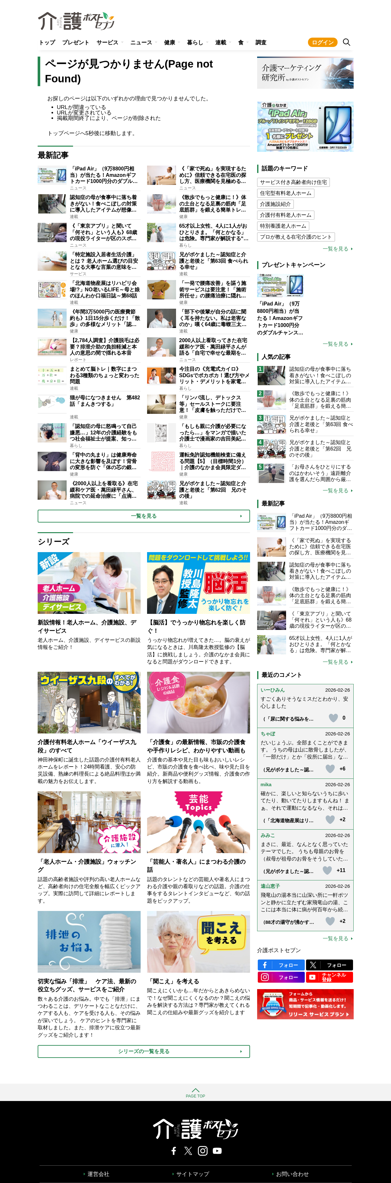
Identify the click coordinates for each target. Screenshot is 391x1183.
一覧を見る (336, 248)
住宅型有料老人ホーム (286, 193)
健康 (169, 43)
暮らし (195, 43)
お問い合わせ (292, 1174)
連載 (220, 43)
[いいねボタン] (333, 718)
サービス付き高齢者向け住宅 (293, 182)
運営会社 (98, 1174)
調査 (261, 43)
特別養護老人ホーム (283, 226)
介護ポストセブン (279, 950)
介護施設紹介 (275, 204)
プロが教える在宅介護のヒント (296, 237)
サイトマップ (192, 1174)
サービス (107, 43)
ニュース (141, 43)
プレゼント (75, 43)
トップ (47, 43)
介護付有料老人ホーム (286, 215)
